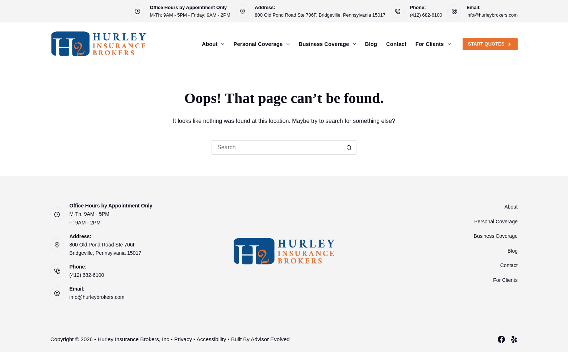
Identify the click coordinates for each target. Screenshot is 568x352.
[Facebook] (501, 339)
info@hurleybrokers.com (492, 15)
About (214, 44)
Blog (371, 44)
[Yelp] (514, 339)
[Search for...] (277, 147)
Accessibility (211, 339)
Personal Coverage (262, 44)
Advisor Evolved (270, 339)
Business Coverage (328, 44)
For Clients (434, 44)
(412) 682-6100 (426, 15)
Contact (396, 44)
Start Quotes (490, 44)
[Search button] (349, 147)
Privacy (183, 339)
